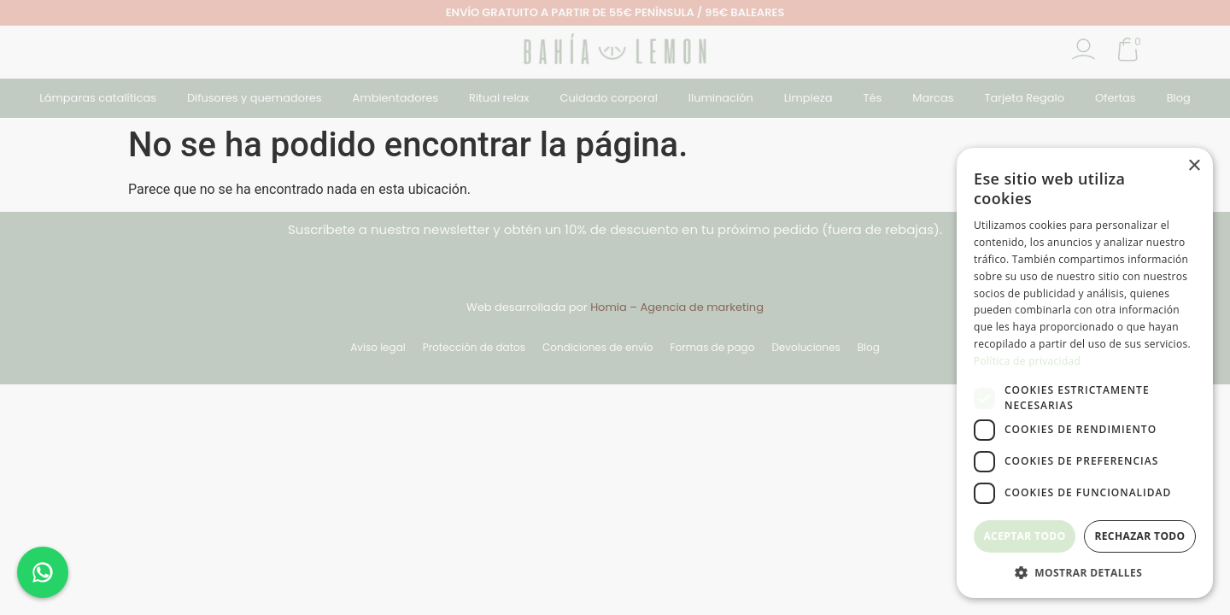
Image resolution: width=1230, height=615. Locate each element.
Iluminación (720, 98)
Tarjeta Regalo (1024, 98)
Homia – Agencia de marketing (677, 307)
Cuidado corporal (609, 98)
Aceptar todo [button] (1024, 536)
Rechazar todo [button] (1139, 536)
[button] (1085, 572)
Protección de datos (474, 347)
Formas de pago (712, 347)
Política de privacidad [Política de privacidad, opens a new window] (1027, 361)
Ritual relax (499, 98)
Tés (872, 98)
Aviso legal (378, 347)
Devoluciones (805, 347)
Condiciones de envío (597, 347)
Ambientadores (395, 98)
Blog (1179, 98)
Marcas (932, 98)
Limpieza (808, 98)
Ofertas (1115, 98)
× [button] (1193, 166)
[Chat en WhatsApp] (42, 572)
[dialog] (1085, 373)
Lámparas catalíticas (97, 98)
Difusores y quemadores (254, 98)
